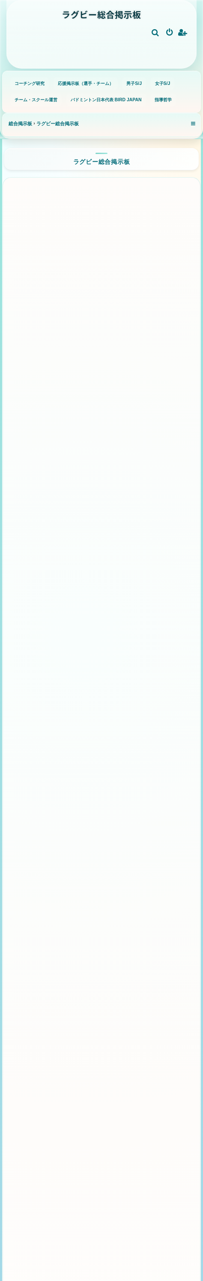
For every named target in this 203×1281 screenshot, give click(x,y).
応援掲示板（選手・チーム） (85, 83)
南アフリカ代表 (69, 514)
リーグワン (101, 214)
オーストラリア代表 (151, 486)
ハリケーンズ (125, 701)
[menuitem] (156, 33)
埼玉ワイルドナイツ (70, 252)
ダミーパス (50, 1047)
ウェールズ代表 (72, 600)
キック (149, 1066)
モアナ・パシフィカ (99, 777)
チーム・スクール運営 (36, 99)
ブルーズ (107, 677)
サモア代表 (128, 605)
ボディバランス (57, 1023)
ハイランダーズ (69, 701)
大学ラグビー (126, 922)
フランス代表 (125, 514)
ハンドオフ (150, 999)
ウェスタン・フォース (71, 749)
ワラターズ (110, 725)
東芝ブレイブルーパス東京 (126, 248)
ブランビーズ (57, 725)
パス (101, 1028)
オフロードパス (141, 1023)
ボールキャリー (52, 994)
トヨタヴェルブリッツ (128, 385)
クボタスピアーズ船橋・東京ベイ (72, 286)
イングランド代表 (72, 543)
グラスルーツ (101, 864)
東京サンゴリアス (126, 319)
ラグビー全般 (101, 821)
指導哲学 (163, 99)
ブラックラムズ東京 (72, 347)
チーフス (151, 677)
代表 (101, 456)
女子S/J (162, 83)
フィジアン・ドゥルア (126, 749)
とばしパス (150, 1047)
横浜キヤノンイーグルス (126, 347)
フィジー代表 (125, 571)
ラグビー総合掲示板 (101, 161)
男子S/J (134, 83)
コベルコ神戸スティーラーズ (126, 286)
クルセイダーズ (54, 672)
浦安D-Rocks (120, 414)
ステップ (104, 999)
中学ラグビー (126, 894)
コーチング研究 (30, 83)
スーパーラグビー (101, 643)
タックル (55, 1066)
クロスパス (100, 1047)
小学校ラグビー (70, 894)
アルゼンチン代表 (70, 571)
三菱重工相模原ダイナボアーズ (71, 381)
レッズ (153, 725)
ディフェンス (104, 1066)
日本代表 (100, 490)
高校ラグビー (70, 922)
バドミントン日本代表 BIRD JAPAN (106, 99)
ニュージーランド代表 (47, 486)
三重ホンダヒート (70, 414)
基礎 (101, 965)
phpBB (78, 1262)
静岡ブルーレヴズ (70, 319)
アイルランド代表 (128, 543)
